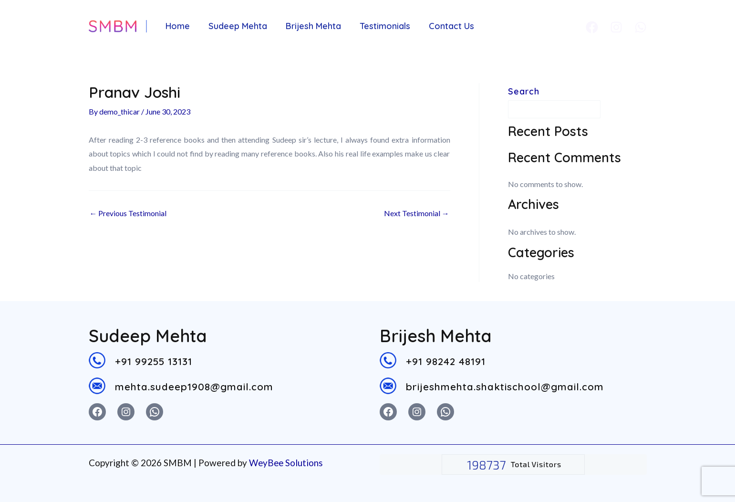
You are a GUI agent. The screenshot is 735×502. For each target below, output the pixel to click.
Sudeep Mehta (236, 26)
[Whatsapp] (640, 27)
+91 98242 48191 (446, 361)
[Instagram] (616, 27)
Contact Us (445, 26)
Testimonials (380, 26)
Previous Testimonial (128, 213)
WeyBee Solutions (286, 462)
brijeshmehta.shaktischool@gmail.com (505, 386)
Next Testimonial (416, 213)
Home (177, 26)
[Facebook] (592, 27)
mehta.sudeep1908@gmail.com (194, 386)
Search (523, 91)
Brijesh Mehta (310, 26)
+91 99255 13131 (153, 361)
